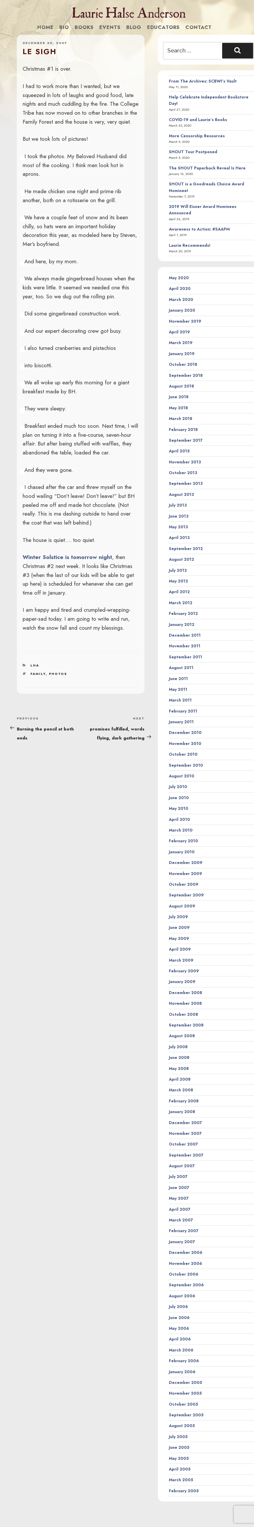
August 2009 (182, 906)
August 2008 (182, 1036)
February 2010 (183, 841)
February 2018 (183, 429)
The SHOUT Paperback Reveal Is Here (207, 168)
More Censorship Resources (197, 136)
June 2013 (179, 516)
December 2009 (185, 862)
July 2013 (178, 505)
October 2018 (183, 364)
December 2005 (185, 1382)
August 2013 (181, 494)
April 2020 (180, 288)
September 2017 (185, 440)
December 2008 (185, 993)
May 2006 (179, 1328)
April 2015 (179, 451)
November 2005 (185, 1393)
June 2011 (178, 679)
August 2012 (181, 559)
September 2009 (186, 895)
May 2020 (179, 278)
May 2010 (178, 808)
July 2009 (178, 917)
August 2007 (182, 1166)
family (38, 673)
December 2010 (185, 732)
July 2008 (178, 1047)
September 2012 (186, 548)
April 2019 (179, 332)
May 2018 (178, 408)
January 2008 (182, 1112)
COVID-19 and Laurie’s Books (198, 120)
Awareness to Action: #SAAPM (199, 229)
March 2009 (181, 960)
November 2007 (185, 1133)
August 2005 (182, 1426)
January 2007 (182, 1242)
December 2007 (185, 1123)
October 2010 (183, 754)
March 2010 (181, 830)
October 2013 (183, 473)
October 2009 (183, 884)
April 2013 (179, 537)
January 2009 (182, 981)
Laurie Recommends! (190, 245)
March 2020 (181, 299)
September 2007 (186, 1155)
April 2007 (179, 1209)
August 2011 (181, 668)
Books (84, 27)
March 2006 (181, 1350)
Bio (64, 27)
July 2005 (178, 1437)
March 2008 (181, 1090)
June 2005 (179, 1447)
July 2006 (178, 1306)
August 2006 (182, 1296)
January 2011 (181, 722)
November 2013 (185, 462)
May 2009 (179, 938)
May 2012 (178, 581)
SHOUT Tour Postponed (193, 152)
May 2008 (179, 1068)
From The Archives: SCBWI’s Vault (203, 81)
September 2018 (186, 375)
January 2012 (181, 624)
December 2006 (185, 1252)
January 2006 (182, 1372)
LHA (34, 665)
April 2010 (179, 819)
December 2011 (185, 635)
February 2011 (183, 711)
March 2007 (181, 1220)
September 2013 (186, 483)
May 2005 (179, 1458)
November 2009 (185, 873)
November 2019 (185, 321)
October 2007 (183, 1144)
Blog (133, 27)
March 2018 (180, 418)
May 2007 (179, 1198)
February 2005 (184, 1491)
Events (109, 27)
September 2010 (186, 765)
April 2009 (180, 949)
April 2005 (180, 1469)
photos (58, 673)
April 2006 (180, 1339)
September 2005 (186, 1415)
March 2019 (181, 343)
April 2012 (179, 592)
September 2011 (185, 657)
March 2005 (181, 1480)
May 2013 (178, 527)
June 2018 (179, 397)
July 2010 (178, 787)
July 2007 (178, 1176)
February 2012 (183, 613)
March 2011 (180, 700)
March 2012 (180, 603)
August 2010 (181, 776)
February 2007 (183, 1231)
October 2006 (183, 1274)
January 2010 (182, 852)
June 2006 (179, 1317)
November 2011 (184, 646)
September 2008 (186, 1025)
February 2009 (184, 971)
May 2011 (178, 689)
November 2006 (185, 1263)
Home (45, 27)
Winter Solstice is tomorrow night (67, 557)
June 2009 (179, 927)
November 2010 (185, 743)
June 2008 (179, 1057)
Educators (163, 27)
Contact (198, 27)
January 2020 (182, 310)
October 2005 (183, 1404)
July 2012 (178, 570)
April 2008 (180, 1079)
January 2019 (182, 354)
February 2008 (184, 1101)
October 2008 (183, 1014)
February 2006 (184, 1361)
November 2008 (185, 1003)
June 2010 (179, 798)
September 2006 (186, 1285)
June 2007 (179, 1187)
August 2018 (181, 386)
